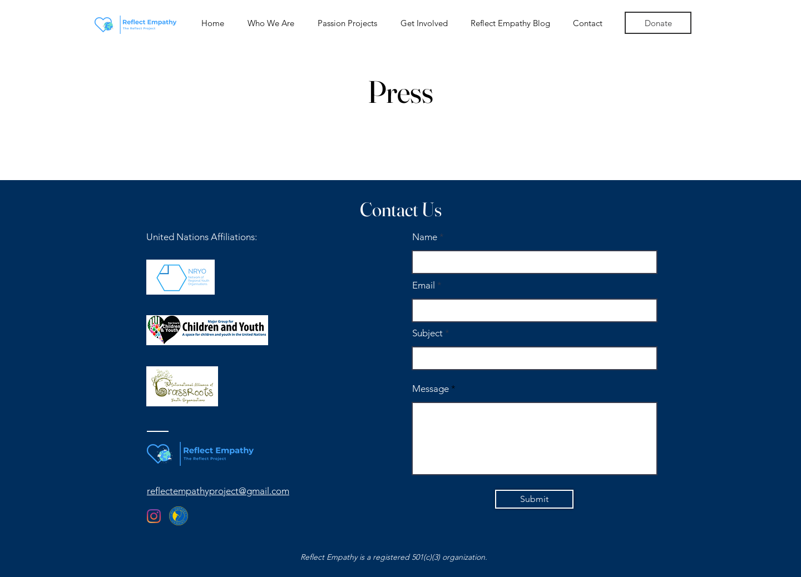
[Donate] (658, 23)
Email (423, 285)
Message (430, 389)
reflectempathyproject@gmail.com (218, 490)
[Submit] (534, 499)
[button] (271, 23)
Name (424, 237)
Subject (427, 333)
